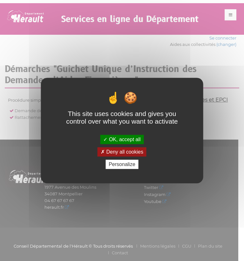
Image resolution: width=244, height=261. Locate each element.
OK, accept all (121, 139)
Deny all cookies (122, 152)
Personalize (122, 164)
